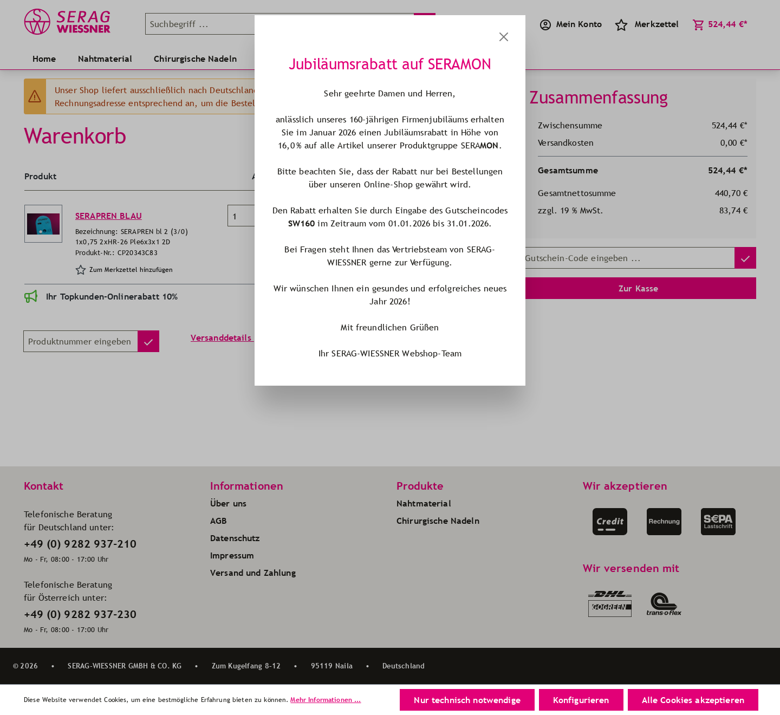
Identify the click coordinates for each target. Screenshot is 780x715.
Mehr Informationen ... (325, 699)
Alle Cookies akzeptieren (693, 700)
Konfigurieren (581, 700)
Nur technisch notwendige (467, 700)
